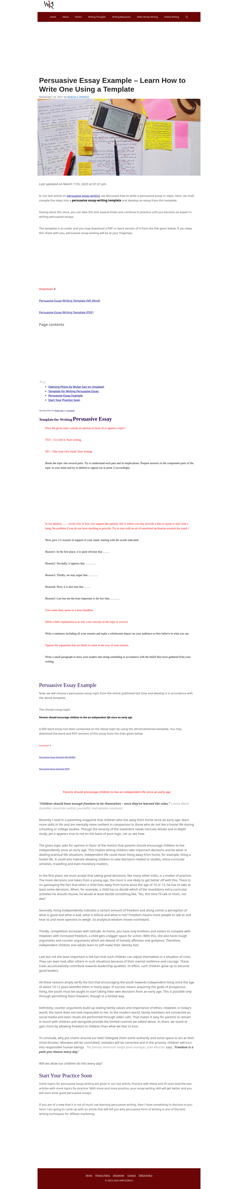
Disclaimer (118, 1175)
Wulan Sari (59, 410)
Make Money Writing (147, 16)
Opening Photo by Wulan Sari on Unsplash (76, 387)
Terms (89, 1175)
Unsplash (70, 410)
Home (53, 16)
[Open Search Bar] (186, 17)
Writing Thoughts (97, 16)
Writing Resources (121, 16)
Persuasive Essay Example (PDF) (54, 768)
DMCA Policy (145, 1175)
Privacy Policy (102, 1175)
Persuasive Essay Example (65, 395)
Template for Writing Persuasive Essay (73, 391)
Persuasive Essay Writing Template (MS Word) (69, 300)
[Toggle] (45, 382)
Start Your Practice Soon (64, 400)
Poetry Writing (171, 16)
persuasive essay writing (83, 196)
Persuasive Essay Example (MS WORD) (57, 757)
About (65, 16)
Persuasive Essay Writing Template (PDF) (66, 312)
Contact (131, 1175)
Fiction (78, 16)
